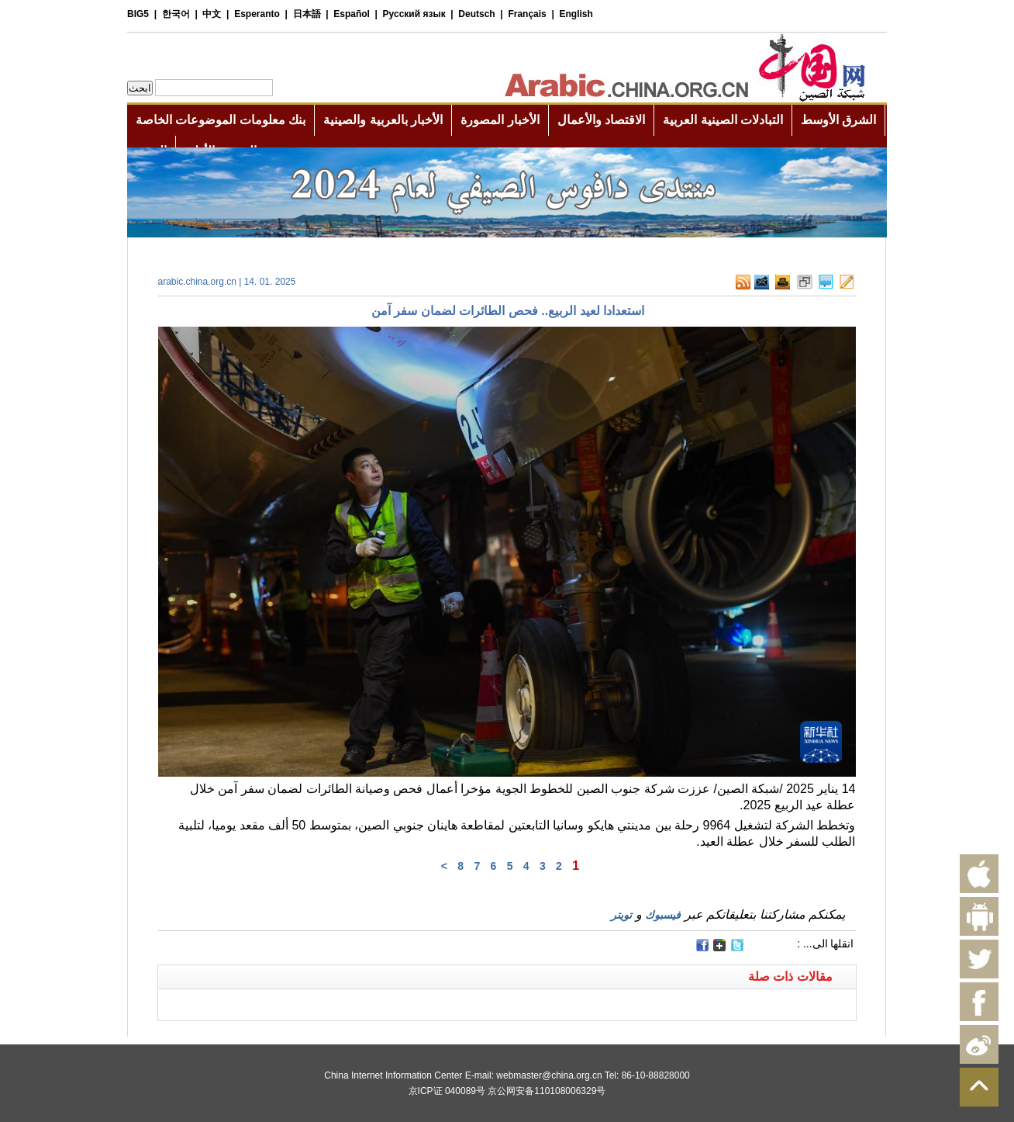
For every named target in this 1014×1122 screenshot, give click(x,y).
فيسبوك (663, 915)
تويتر (621, 915)
